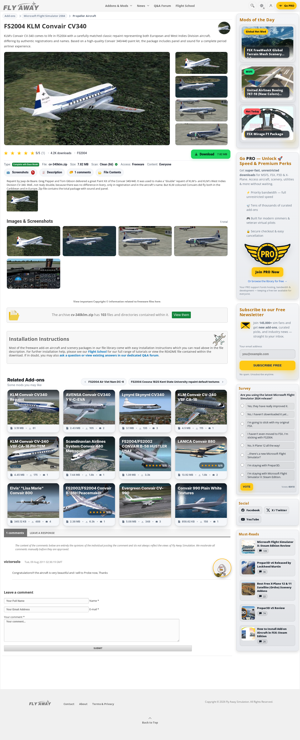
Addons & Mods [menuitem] (118, 6)
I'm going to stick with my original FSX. (268, 424)
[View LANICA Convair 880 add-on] (201, 457)
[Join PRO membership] (267, 259)
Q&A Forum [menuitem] (162, 6)
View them (181, 315)
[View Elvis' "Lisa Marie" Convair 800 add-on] (33, 504)
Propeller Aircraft (84, 16)
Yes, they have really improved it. (268, 406)
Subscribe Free (267, 365)
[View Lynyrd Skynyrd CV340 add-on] (145, 411)
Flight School (97, 352)
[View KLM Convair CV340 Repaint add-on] (33, 411)
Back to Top (150, 720)
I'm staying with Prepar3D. (264, 465)
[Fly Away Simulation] (21, 5)
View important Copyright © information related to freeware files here (116, 301)
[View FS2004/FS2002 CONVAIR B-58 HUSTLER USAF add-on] (145, 457)
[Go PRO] (286, 5)
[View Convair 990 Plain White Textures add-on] (201, 504)
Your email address (251, 346)
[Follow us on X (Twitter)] (276, 510)
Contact (69, 704)
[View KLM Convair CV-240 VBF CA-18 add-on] (201, 411)
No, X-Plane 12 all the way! (264, 445)
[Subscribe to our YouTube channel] (250, 519)
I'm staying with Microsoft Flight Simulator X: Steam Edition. (267, 475)
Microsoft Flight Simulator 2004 (44, 16)
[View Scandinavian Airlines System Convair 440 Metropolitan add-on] (89, 457)
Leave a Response (42, 533)
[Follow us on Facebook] (250, 510)
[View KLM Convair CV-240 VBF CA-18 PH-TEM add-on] (33, 457)
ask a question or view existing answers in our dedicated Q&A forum (109, 355)
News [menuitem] (143, 6)
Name (94, 601)
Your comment (14, 617)
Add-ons (10, 16)
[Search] (252, 5)
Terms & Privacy (103, 704)
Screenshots (21, 172)
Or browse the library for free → (267, 281)
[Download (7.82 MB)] (210, 154)
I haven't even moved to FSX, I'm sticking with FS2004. (268, 435)
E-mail (94, 609)
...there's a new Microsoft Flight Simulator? (267, 455)
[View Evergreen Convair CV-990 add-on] (145, 504)
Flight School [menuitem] (185, 6)
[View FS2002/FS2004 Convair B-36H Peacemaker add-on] (89, 504)
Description (52, 172)
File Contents (109, 172)
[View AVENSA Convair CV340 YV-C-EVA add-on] (89, 411)
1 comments (80, 172)
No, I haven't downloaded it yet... (268, 414)
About (83, 704)
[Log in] (271, 5)
